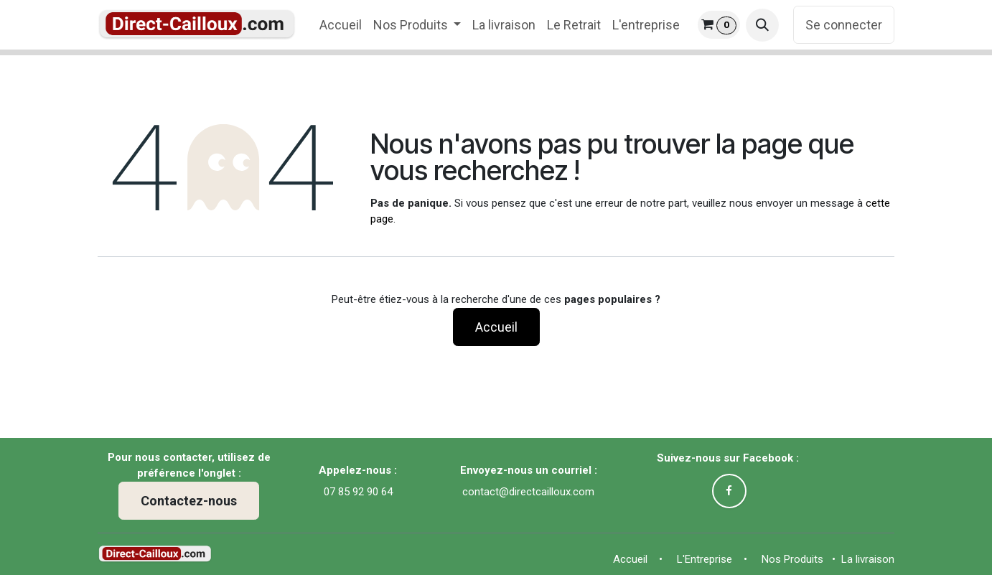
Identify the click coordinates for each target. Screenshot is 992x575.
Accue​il (633, 559)
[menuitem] (341, 24)
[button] (762, 25)
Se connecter (843, 24)
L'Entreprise (707, 559)
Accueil (496, 327)
